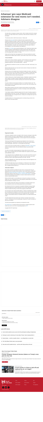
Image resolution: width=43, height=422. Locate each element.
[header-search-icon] (35, 1)
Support (34, 412)
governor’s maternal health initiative (24, 203)
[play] (2, 4)
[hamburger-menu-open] (2, 1)
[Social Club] (21, 319)
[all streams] (41, 4)
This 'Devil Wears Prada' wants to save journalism (12, 371)
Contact (25, 410)
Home (16, 410)
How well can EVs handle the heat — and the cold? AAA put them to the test (17, 374)
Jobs (34, 410)
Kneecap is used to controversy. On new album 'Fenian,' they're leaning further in (18, 365)
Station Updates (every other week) (7, 348)
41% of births (11, 78)
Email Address (4, 343)
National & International (6, 241)
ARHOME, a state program (31, 175)
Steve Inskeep (4, 387)
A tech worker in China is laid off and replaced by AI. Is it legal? (27, 398)
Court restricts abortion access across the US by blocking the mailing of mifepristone (19, 362)
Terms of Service (26, 412)
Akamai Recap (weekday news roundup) (8, 351)
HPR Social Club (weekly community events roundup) (10, 352)
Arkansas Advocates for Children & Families (17, 202)
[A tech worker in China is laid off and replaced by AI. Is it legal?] (8, 399)
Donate (39, 1)
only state (12, 70)
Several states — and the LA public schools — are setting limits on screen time (18, 368)
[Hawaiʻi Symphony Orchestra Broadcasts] (21, 275)
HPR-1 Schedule (17, 412)
